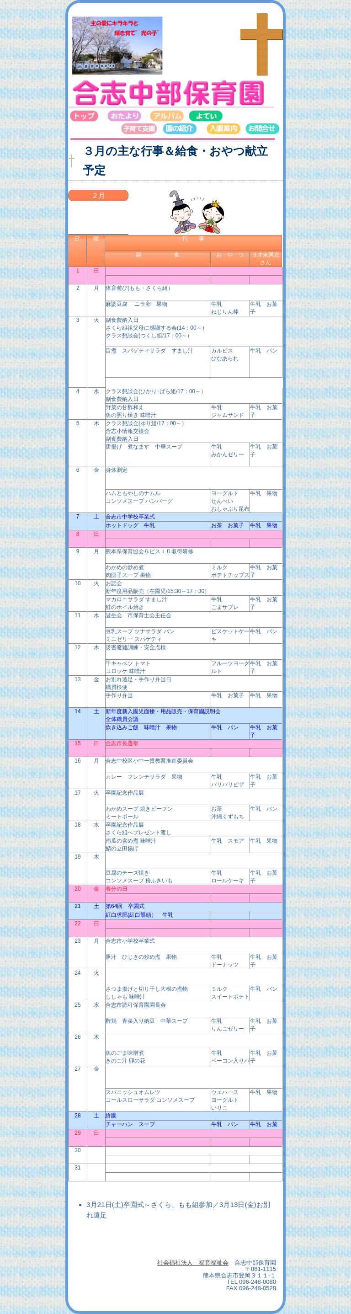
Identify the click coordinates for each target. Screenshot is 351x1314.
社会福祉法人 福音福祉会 (193, 1262)
